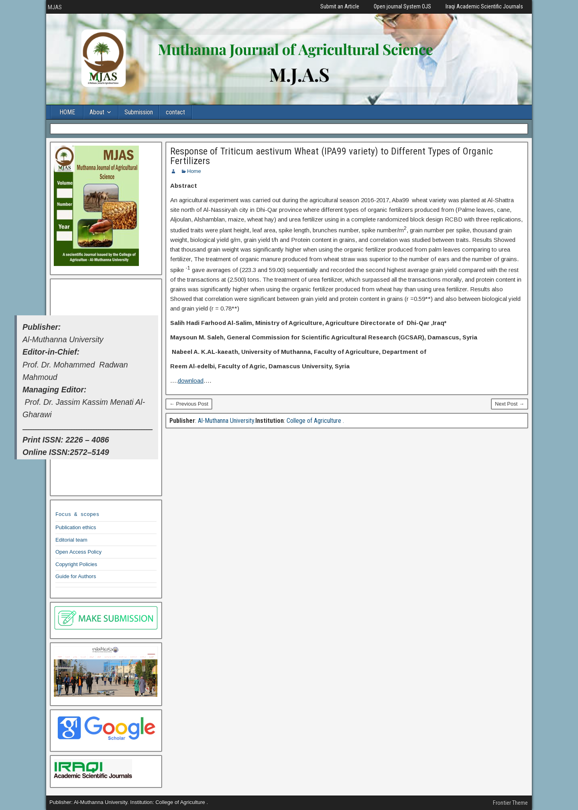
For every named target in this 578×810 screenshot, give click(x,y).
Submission (138, 112)
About (97, 112)
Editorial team (71, 540)
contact (175, 112)
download (191, 380)
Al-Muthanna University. (225, 420)
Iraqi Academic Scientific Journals (484, 6)
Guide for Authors (75, 576)
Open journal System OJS (402, 6)
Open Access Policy (78, 552)
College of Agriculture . (314, 420)
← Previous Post (188, 404)
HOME (67, 112)
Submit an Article (339, 6)
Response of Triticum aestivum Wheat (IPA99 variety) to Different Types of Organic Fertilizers (331, 156)
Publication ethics (75, 527)
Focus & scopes (77, 514)
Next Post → (509, 404)
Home (194, 171)
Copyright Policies (76, 564)
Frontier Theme (510, 802)
